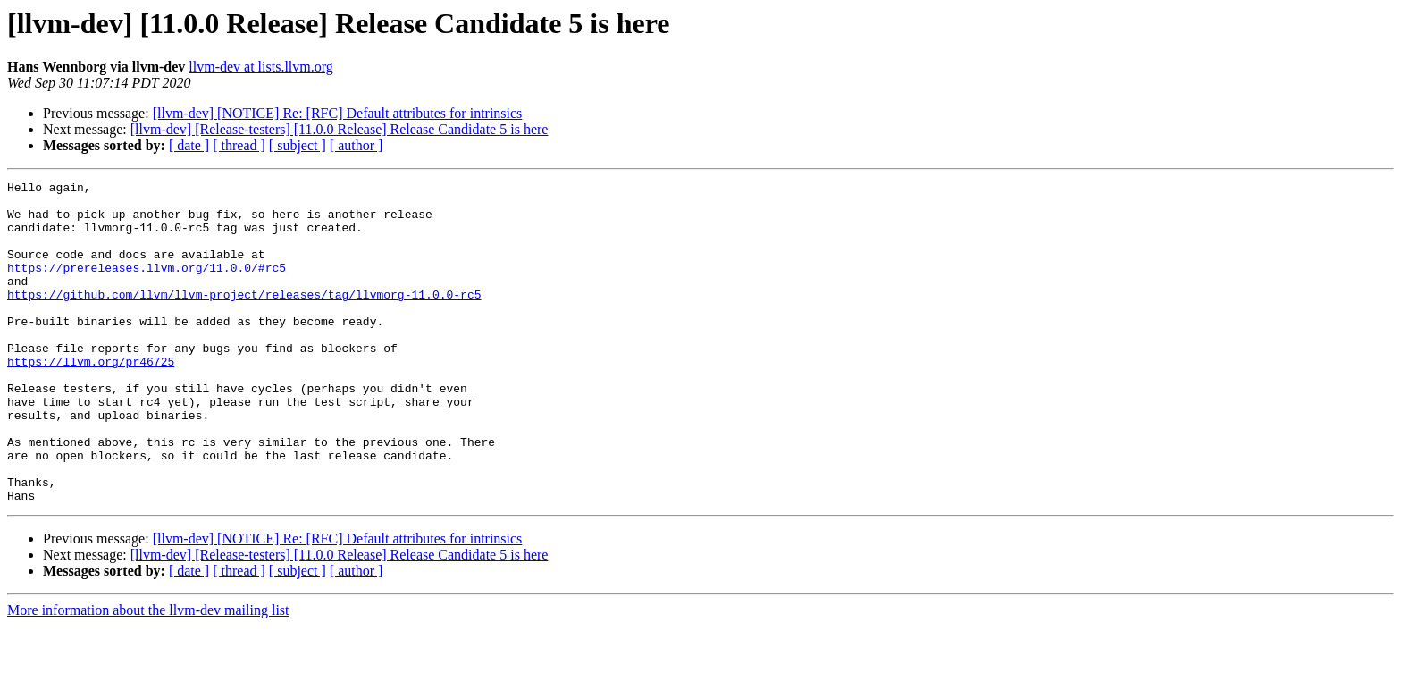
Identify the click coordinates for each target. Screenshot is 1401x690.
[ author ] (356, 145)
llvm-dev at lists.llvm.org (260, 66)
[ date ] (189, 145)
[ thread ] (239, 145)
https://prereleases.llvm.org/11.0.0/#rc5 (146, 286)
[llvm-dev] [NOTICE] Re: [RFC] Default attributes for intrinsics (338, 113)
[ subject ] (297, 145)
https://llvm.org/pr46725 (90, 399)
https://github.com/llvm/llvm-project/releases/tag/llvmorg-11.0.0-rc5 (244, 318)
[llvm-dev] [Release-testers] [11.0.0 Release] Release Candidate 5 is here (339, 129)
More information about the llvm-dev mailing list (148, 674)
